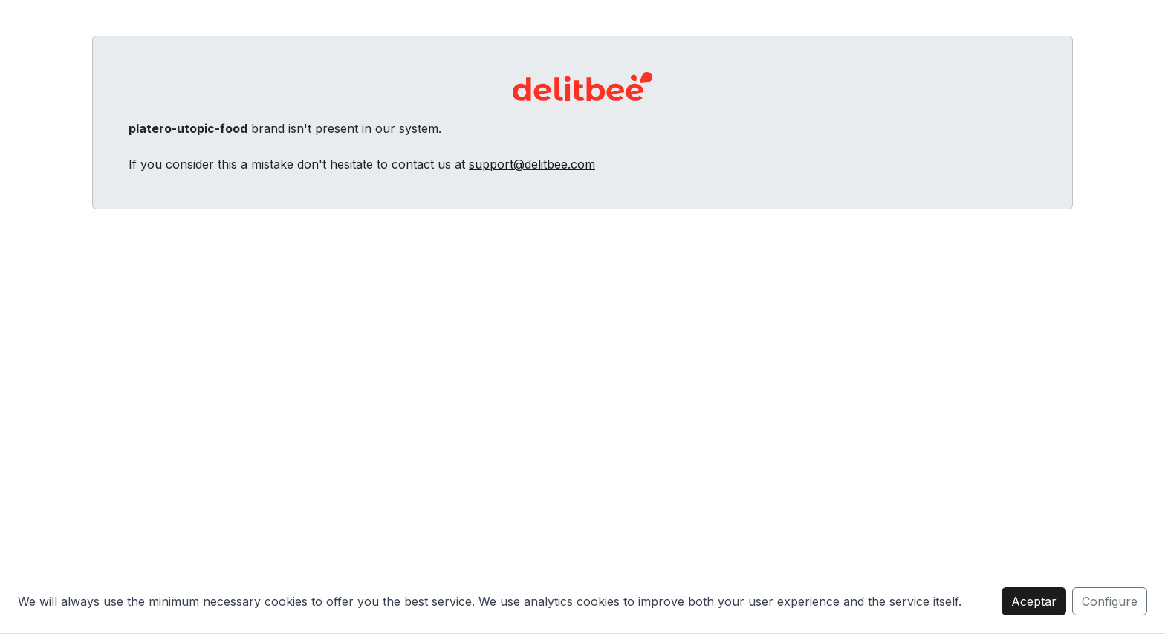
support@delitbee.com (532, 164)
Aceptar (1034, 601)
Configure (1110, 601)
